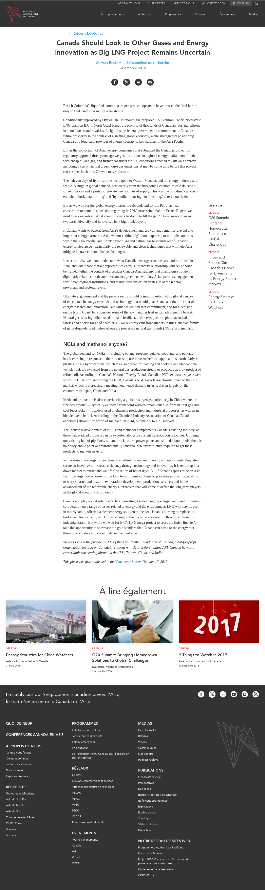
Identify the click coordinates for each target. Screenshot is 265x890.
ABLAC (76, 792)
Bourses (11, 829)
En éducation (80, 748)
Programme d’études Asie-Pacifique (160, 847)
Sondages (144, 818)
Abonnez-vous (129, 3)
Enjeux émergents (83, 742)
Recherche (144, 14)
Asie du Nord (14, 805)
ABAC (76, 798)
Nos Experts (145, 754)
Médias (253, 14)
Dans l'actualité (147, 730)
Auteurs (11, 835)
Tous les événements (85, 839)
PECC (75, 810)
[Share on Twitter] (126, 82)
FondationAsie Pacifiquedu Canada (30, 14)
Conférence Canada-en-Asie (156, 869)
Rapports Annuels (17, 776)
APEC (75, 804)
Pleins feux (144, 830)
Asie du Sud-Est (16, 799)
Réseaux (200, 14)
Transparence (14, 770)
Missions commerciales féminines (92, 781)
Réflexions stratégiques (152, 800)
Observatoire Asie (149, 777)
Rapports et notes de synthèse (157, 794)
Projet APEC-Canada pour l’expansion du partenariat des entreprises (164, 861)
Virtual (76, 857)
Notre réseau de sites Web (164, 841)
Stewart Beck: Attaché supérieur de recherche (132, 63)
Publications (150, 770)
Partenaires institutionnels (88, 822)
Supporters (156, 3)
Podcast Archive (148, 759)
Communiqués (147, 748)
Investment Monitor (150, 853)
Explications (145, 806)
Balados (143, 736)
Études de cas (147, 812)
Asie (74, 851)
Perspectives (146, 783)
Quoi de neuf (19, 723)
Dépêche (213, 212)
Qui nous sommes (17, 758)
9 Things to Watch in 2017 (203, 654)
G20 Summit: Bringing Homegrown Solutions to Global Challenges (124, 657)
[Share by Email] (150, 82)
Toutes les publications (20, 793)
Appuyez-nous (183, 3)
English (243, 3)
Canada (77, 845)
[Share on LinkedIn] (138, 82)
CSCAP (76, 816)
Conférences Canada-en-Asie (35, 735)
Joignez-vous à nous (18, 764)
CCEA (76, 863)
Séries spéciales (148, 824)
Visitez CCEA (213, 3)
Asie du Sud (13, 811)
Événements (227, 14)
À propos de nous (112, 14)
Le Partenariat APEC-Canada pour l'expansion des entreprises (100, 755)
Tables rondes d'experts (87, 736)
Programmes (173, 14)
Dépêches (144, 789)
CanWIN (77, 775)
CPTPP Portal (14, 823)
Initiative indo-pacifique (87, 730)
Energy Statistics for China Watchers (221, 302)
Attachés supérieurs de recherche (93, 787)
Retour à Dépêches (88, 33)
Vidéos (142, 742)
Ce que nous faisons (18, 752)
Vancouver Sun (126, 562)
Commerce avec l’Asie (20, 817)
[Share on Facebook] (114, 82)
